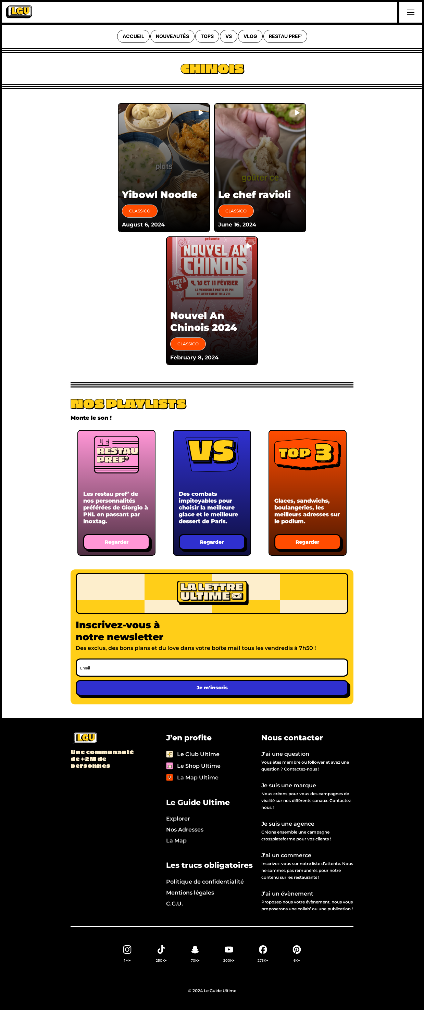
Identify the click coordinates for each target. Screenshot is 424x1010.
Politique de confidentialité (205, 881)
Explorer (178, 818)
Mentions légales (190, 892)
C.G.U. (174, 903)
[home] (19, 12)
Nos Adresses (184, 829)
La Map (176, 840)
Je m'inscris (212, 688)
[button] (409, 12)
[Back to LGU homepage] (84, 739)
